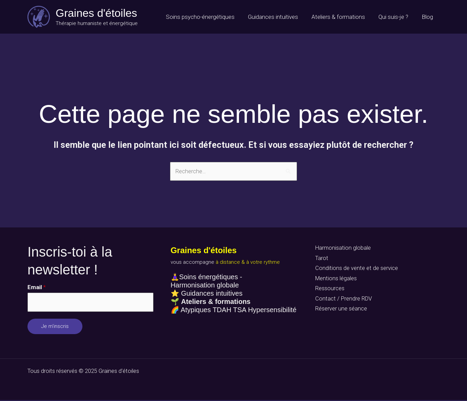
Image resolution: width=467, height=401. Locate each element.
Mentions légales (335, 279)
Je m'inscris (55, 327)
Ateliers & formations (342, 16)
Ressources (329, 290)
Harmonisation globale (342, 248)
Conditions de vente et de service (355, 269)
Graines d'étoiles (96, 13)
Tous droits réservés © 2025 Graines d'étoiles (84, 371)
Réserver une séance (340, 311)
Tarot (320, 259)
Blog (428, 16)
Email (36, 287)
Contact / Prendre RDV (342, 300)
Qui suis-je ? (396, 16)
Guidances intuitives (279, 16)
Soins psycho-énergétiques (207, 16)
